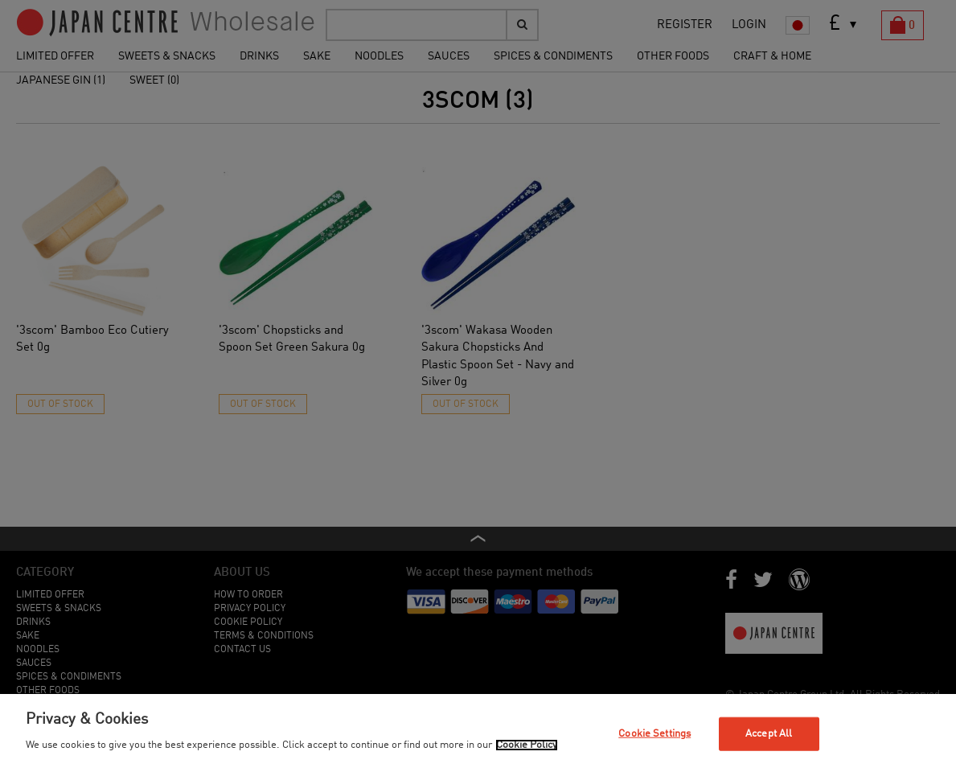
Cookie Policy (526, 745)
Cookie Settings (654, 734)
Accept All (768, 734)
